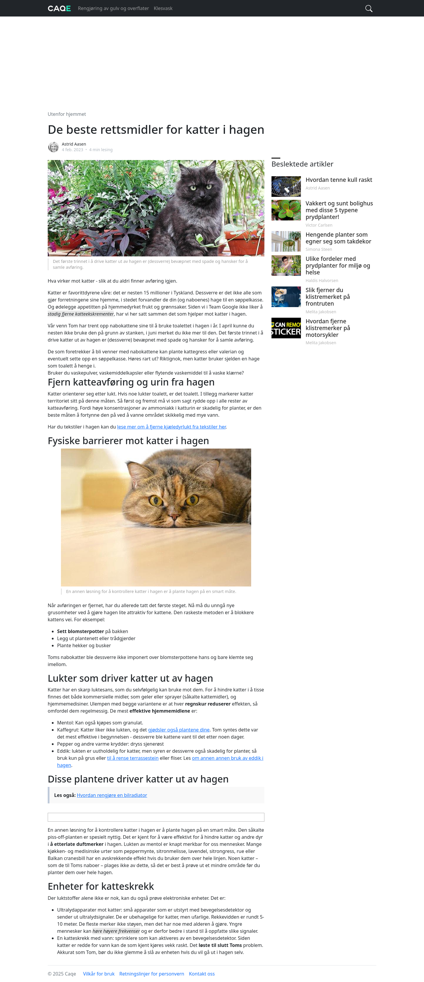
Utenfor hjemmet (67, 114)
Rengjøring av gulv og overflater (113, 8)
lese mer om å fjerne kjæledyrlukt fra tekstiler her (171, 427)
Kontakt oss (202, 974)
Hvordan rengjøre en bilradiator (112, 795)
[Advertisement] (212, 60)
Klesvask (163, 8)
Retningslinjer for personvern (151, 974)
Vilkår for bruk (99, 974)
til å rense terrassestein (133, 758)
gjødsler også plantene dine (179, 729)
